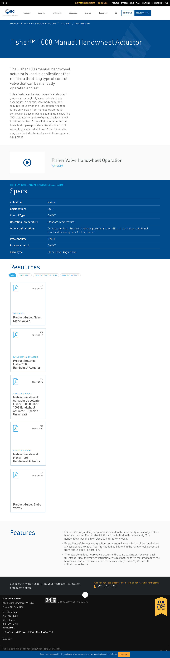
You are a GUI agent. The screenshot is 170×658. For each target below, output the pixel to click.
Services (20, 632)
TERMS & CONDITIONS (12, 649)
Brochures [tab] (24, 275)
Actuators (65, 23)
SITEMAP (47, 649)
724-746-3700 (105, 586)
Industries (34, 632)
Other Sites (7, 639)
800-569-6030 (10, 624)
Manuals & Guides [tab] (70, 275)
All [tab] (12, 275)
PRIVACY (26, 649)
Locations (48, 632)
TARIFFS (56, 649)
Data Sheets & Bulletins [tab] (46, 275)
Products (14, 23)
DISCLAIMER (37, 649)
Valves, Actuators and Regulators (40, 23)
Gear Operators (82, 23)
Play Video (57, 166)
